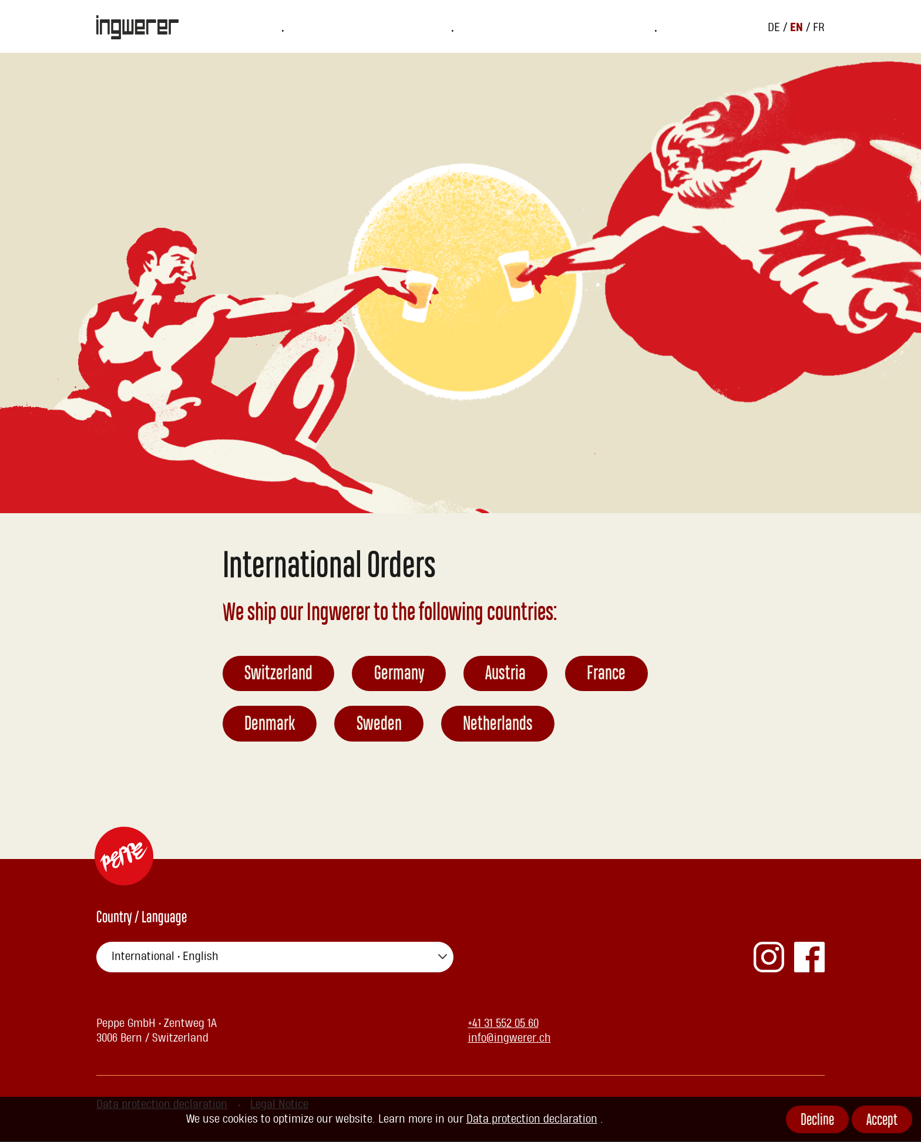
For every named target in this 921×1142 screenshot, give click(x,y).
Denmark (270, 725)
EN (798, 26)
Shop (457, 27)
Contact (724, 26)
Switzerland (279, 675)
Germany (400, 675)
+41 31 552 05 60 (503, 1024)
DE (775, 27)
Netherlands (499, 725)
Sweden (379, 725)
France (608, 675)
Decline (817, 1121)
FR (819, 27)
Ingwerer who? (530, 26)
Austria (506, 675)
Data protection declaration (531, 1119)
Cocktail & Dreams (636, 26)
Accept (882, 1121)
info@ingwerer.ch (509, 1039)
